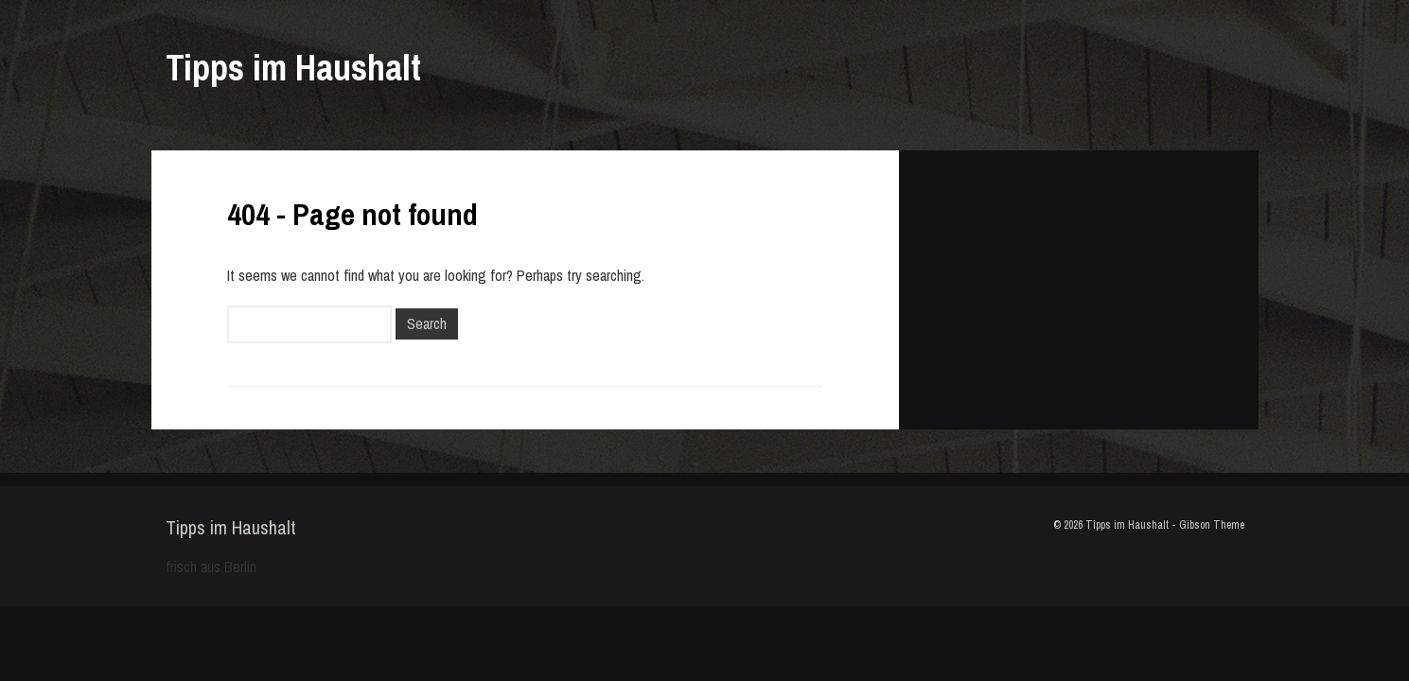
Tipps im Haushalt (293, 68)
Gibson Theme (1211, 525)
